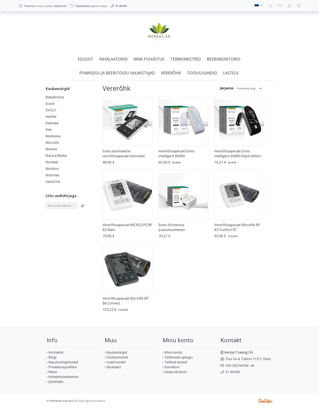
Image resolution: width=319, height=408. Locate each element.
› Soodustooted (116, 357)
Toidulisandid (202, 73)
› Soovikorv (171, 367)
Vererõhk (171, 73)
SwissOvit (53, 181)
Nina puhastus (148, 59)
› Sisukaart (113, 367)
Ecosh (50, 103)
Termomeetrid (185, 59)
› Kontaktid (55, 352)
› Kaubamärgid (116, 352)
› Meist (52, 372)
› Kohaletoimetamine (62, 376)
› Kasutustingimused (62, 362)
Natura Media (56, 155)
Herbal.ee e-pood (60, 401)
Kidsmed (52, 123)
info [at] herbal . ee (239, 365)
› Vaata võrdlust (175, 372)
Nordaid (52, 162)
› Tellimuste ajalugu (178, 357)
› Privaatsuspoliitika (62, 367)
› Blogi (51, 357)
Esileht (85, 59)
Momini (51, 149)
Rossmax (52, 175)
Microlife (52, 142)
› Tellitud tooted (175, 362)
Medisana (53, 136)
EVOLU (51, 110)
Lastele (231, 73)
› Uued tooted (115, 362)
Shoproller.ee (265, 401)
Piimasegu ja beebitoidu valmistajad (117, 73)
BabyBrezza (55, 97)
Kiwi (49, 129)
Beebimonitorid (223, 59)
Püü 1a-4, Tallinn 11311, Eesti (248, 359)
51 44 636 (232, 372)
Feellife (51, 116)
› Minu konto (172, 352)
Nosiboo (52, 168)
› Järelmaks (55, 381)
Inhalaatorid (113, 59)
